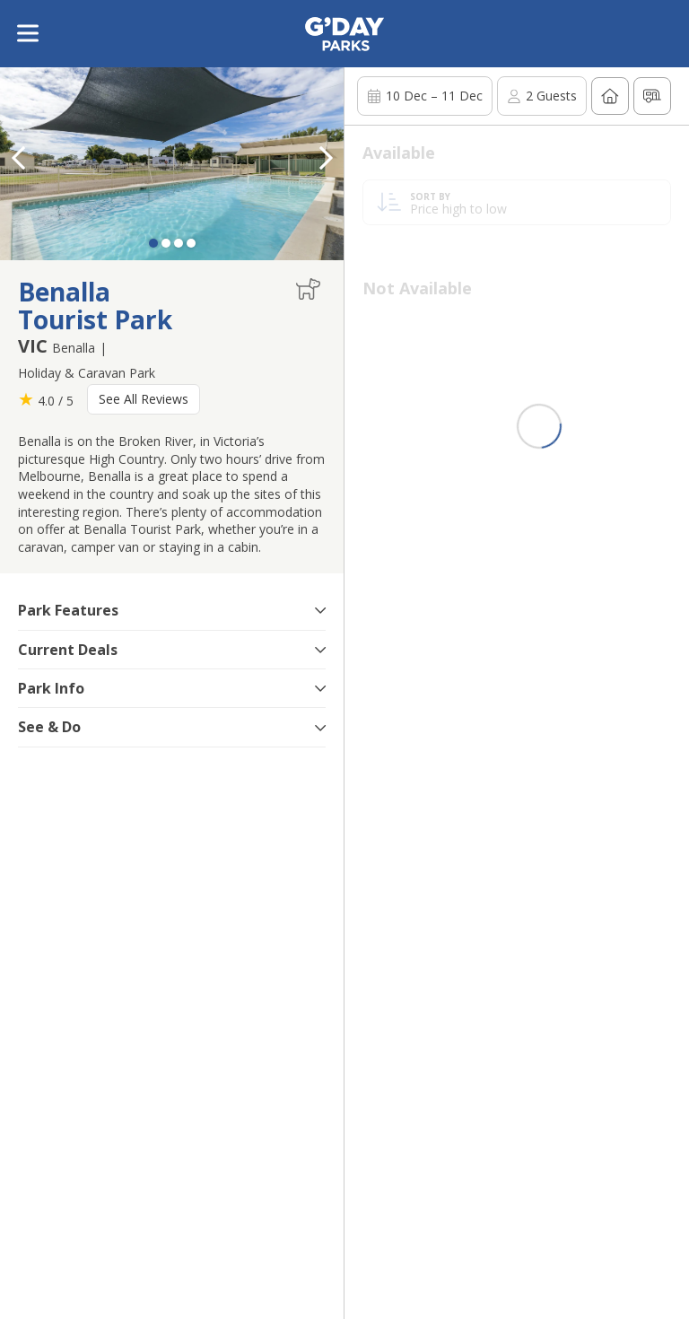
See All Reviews (143, 398)
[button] (326, 157)
